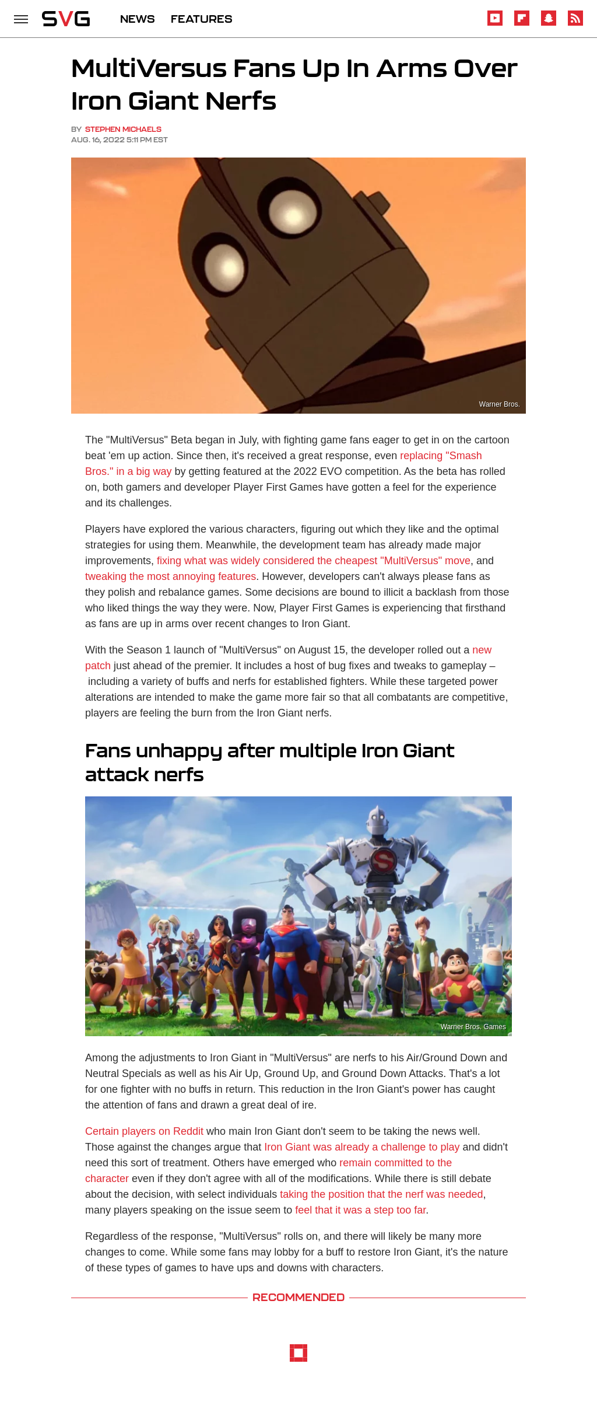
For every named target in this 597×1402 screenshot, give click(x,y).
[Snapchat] (548, 23)
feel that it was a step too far (360, 1210)
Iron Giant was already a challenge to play (361, 1147)
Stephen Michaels (123, 129)
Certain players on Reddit (144, 1131)
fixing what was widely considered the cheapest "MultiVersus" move (313, 561)
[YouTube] (495, 23)
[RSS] (575, 23)
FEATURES (202, 18)
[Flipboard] (521, 23)
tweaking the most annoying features (170, 576)
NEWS (137, 18)
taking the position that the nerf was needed (381, 1194)
